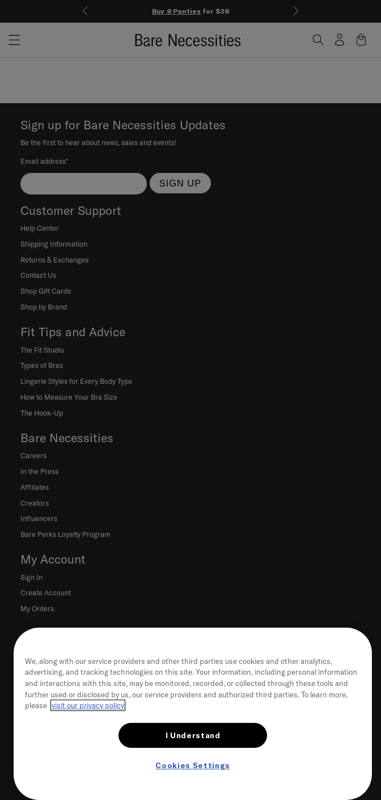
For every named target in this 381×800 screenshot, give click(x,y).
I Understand (193, 735)
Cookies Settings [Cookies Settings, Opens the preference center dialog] (192, 765)
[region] (193, 714)
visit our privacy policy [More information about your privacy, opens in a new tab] (88, 705)
